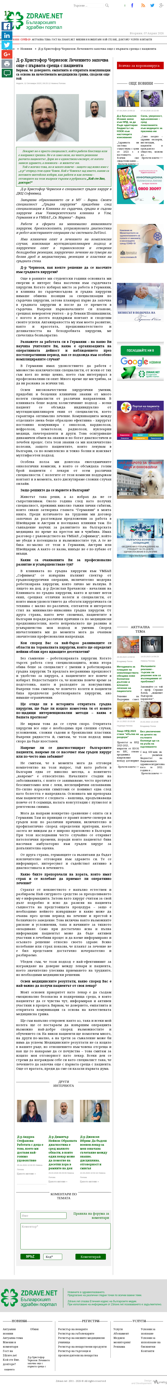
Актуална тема (41, 39)
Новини (14, 39)
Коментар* (65, 1236)
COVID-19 (25, 39)
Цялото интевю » (26, 1173)
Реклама (119, 1346)
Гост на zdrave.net (63, 39)
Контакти (146, 39)
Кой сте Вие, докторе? (116, 39)
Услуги (135, 39)
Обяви (34, 1329)
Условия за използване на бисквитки (150, 1342)
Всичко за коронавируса (139, 65)
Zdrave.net (61, 1381)
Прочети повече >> (128, 163)
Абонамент (121, 1333)
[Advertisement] (142, 599)
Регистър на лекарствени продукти (82, 1346)
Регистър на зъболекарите (76, 1333)
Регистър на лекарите (73, 1329)
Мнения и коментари (89, 39)
